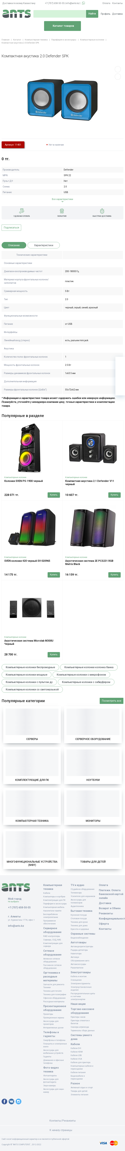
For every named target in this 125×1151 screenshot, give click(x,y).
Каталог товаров (60, 26)
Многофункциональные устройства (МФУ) (32, 863)
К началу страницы (62, 1130)
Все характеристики (62, 199)
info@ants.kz (72, 3)
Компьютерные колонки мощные (26, 674)
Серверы (32, 739)
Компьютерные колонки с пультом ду (29, 682)
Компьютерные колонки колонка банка (88, 667)
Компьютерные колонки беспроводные (30, 667)
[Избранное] (120, 371)
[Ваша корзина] (120, 361)
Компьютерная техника (32, 820)
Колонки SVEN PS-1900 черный (23, 481)
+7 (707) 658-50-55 (54, 3)
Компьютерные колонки (15, 477)
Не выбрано (14, 901)
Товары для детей (93, 861)
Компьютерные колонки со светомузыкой (32, 689)
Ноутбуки (93, 780)
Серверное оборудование (93, 739)
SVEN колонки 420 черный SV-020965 (27, 560)
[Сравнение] (120, 381)
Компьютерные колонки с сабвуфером (86, 682)
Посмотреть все (111, 700)
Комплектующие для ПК (32, 780)
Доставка (117, 14)
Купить (54, 494)
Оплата (106, 3)
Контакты (117, 3)
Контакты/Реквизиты (62, 1120)
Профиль (105, 14)
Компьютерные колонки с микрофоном (81, 674)
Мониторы (93, 820)
